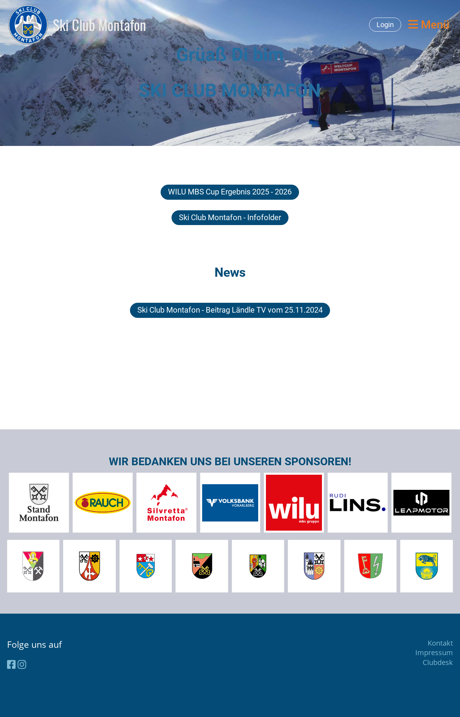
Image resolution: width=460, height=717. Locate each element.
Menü (428, 24)
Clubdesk (438, 662)
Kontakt (440, 643)
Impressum (434, 652)
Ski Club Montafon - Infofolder (230, 217)
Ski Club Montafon (99, 24)
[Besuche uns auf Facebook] (11, 664)
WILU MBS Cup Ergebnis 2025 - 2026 (230, 191)
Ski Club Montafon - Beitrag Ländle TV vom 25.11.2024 (230, 310)
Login (385, 24)
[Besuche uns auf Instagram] (22, 664)
